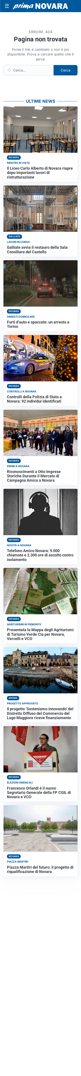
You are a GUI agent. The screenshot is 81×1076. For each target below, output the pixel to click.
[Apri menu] (7, 6)
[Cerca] (28, 70)
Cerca (65, 70)
